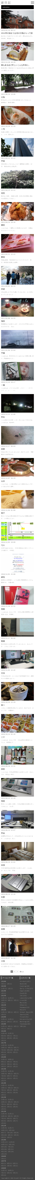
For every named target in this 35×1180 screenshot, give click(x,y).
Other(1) (23, 1005)
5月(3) (15, 1104)
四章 (3, 449)
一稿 (3, 385)
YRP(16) (23, 1026)
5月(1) (16, 1000)
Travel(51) (24, 1017)
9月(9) (3, 1036)
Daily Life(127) (26, 988)
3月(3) (9, 1107)
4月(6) (3, 1121)
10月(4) (4, 1073)
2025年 (3, 986)
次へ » (22, 971)
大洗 (3, 961)
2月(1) (9, 984)
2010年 (3, 1140)
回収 (3, 769)
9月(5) (10, 1116)
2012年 (3, 1111)
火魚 (3, 97)
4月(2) (3, 1078)
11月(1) (11, 998)
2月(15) (4, 1154)
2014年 (3, 1083)
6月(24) (10, 1050)
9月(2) (10, 1047)
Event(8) (23, 993)
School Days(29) (26, 1012)
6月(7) (9, 1076)
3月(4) (9, 1052)
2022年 (3, 1005)
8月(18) (4, 1147)
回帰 (3, 929)
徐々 (3, 705)
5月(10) (4, 1135)
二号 (3, 129)
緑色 (3, 577)
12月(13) (4, 1142)
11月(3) (11, 1033)
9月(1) (10, 1000)
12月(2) (4, 1099)
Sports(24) (24, 1014)
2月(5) (15, 1107)
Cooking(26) (25, 986)
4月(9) (9, 1038)
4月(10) (4, 1151)
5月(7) (15, 1118)
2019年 (3, 1024)
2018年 (3, 1031)
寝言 (3, 225)
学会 (3, 833)
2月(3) (15, 1052)
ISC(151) (23, 995)
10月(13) (4, 1130)
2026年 (3, 981)
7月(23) (11, 1147)
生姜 (3, 897)
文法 (3, 673)
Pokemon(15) (25, 1007)
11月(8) (12, 1142)
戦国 (3, 641)
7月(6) (3, 1050)
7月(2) (3, 1090)
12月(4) (4, 1033)
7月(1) (15, 1036)
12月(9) (4, 1045)
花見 (3, 193)
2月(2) (9, 1066)
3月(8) (9, 1166)
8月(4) (3, 1021)
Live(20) (23, 1000)
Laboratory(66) (26, 998)
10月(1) (4, 1000)
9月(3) (10, 1102)
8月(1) (16, 1026)
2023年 (3, 995)
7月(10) (10, 1132)
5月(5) (15, 1090)
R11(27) (23, 1010)
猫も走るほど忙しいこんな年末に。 (15, 65)
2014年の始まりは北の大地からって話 (17, 33)
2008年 (3, 1156)
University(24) (26, 1019)
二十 (3, 737)
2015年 (3, 1069)
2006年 (3, 1168)
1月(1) (10, 988)
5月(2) (3, 1029)
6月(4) (9, 1090)
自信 (3, 865)
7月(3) (15, 1062)
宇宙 (3, 161)
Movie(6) (23, 1003)
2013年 (3, 1097)
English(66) (25, 991)
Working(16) (25, 1021)
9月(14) (12, 1144)
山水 (3, 481)
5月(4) (16, 1050)
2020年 (3, 1017)
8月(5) (16, 1116)
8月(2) (9, 1062)
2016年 (3, 1057)
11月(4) (11, 1045)
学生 (3, 417)
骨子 (3, 513)
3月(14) (11, 1151)
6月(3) (9, 1118)
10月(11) (4, 1144)
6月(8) (16, 1132)
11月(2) (4, 988)
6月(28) (4, 1149)
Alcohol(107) (25, 981)
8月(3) (16, 1073)
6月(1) (15, 1163)
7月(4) (3, 1118)
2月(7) (15, 1121)
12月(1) (4, 998)
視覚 (3, 609)
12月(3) (4, 1085)
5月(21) (11, 1149)
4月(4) (3, 1052)
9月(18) (12, 1130)
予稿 (3, 353)
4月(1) (16, 1012)
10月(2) (4, 1047)
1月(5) (3, 1081)
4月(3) (15, 1064)
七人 (3, 545)
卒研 (3, 289)
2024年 (3, 991)
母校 (3, 801)
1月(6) (3, 1123)
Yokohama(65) (25, 1024)
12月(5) (4, 1071)
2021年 (3, 1010)
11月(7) (11, 1128)
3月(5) (9, 1121)
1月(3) (3, 1014)
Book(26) (23, 984)
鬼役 (3, 321)
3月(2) (3, 1066)
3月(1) (3, 984)
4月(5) (3, 1166)
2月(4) (15, 1038)
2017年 (3, 1043)
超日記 (6, 2)
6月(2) (3, 1064)
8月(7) (16, 1047)
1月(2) (3, 993)
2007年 (3, 1161)
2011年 (3, 1125)
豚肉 (3, 257)
